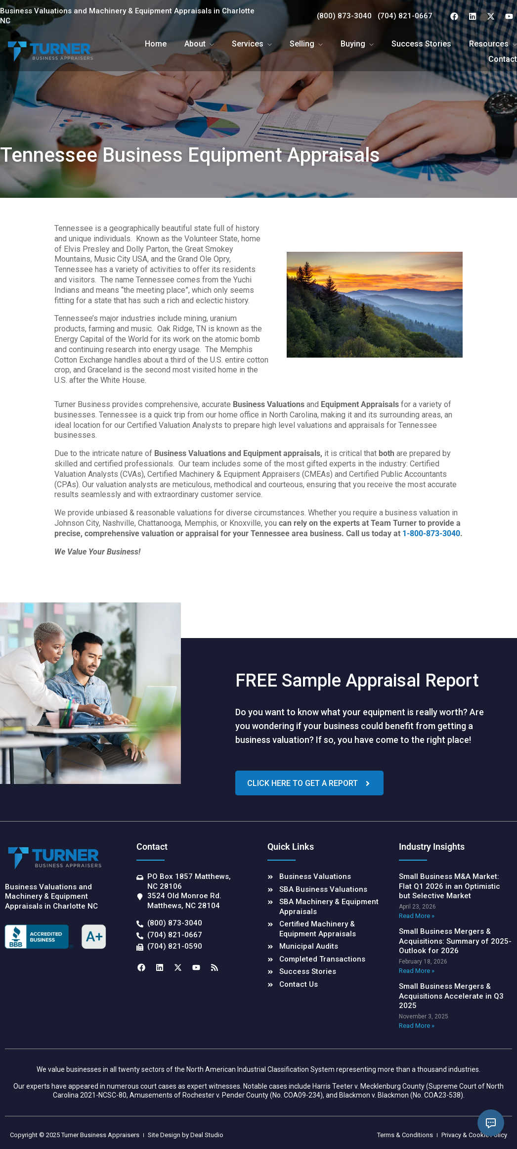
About (195, 43)
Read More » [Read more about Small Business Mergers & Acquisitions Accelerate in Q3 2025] (416, 1025)
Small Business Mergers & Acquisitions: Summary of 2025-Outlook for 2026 (455, 941)
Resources (489, 43)
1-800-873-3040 (431, 533)
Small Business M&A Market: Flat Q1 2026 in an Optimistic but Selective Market (449, 886)
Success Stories (421, 43)
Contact (502, 59)
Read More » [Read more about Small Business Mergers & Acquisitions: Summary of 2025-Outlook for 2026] (416, 970)
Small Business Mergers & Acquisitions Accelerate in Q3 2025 (451, 996)
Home (156, 43)
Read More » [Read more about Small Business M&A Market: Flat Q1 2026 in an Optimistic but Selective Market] (416, 915)
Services (247, 43)
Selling (302, 43)
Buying (353, 43)
